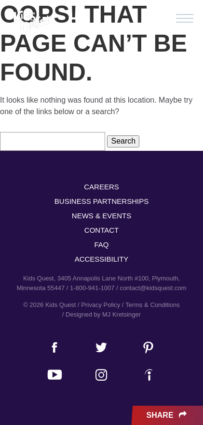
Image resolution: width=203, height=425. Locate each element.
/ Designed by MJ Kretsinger (101, 314)
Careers (101, 187)
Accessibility (102, 259)
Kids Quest (31, 23)
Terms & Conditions (152, 304)
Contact (101, 230)
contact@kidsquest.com (153, 288)
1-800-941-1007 (92, 288)
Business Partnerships (101, 201)
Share (168, 415)
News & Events (101, 216)
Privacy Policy (100, 304)
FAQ (101, 244)
